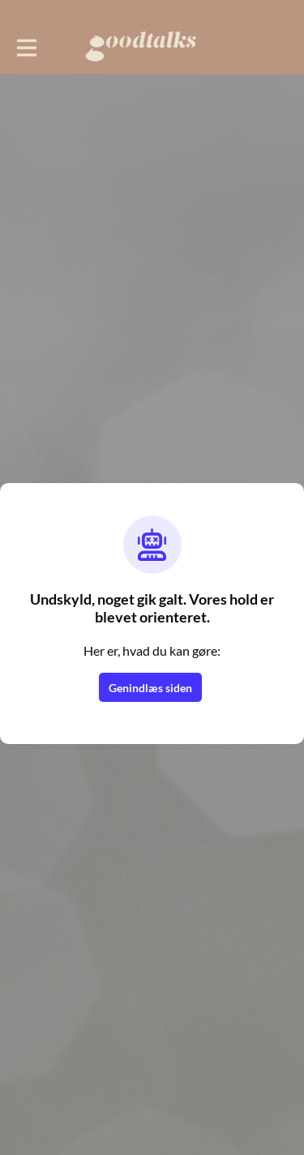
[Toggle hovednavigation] (26, 46)
